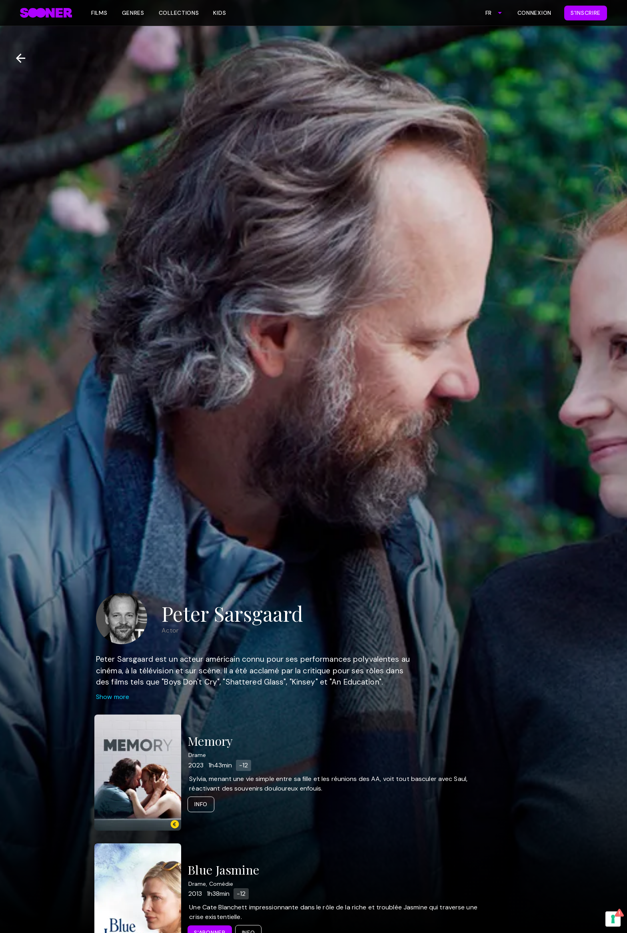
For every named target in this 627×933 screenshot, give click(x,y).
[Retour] (17, 58)
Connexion (534, 12)
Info (201, 804)
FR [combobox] (488, 12)
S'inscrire (586, 12)
